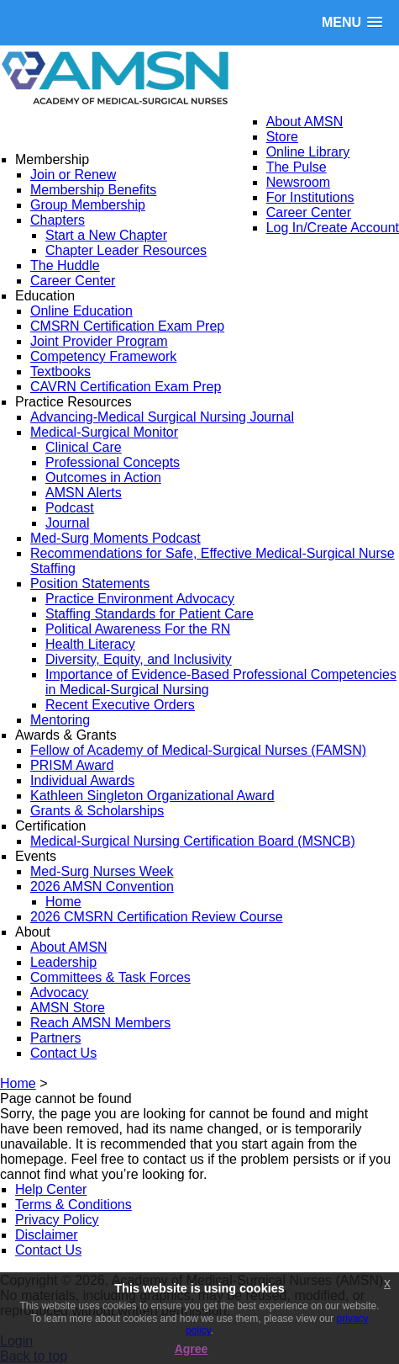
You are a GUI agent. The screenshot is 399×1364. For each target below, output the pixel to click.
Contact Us (48, 1250)
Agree (191, 1349)
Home (18, 1083)
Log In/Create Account (332, 227)
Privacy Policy (57, 1220)
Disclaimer (46, 1235)
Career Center (308, 212)
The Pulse (296, 167)
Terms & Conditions (73, 1204)
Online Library (308, 152)
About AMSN (305, 121)
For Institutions (310, 197)
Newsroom (298, 182)
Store (282, 137)
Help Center (51, 1189)
